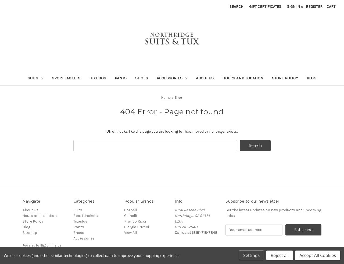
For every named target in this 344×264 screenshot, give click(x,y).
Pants (121, 78)
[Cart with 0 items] (331, 6)
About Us (205, 78)
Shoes (141, 78)
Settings (251, 255)
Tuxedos (97, 78)
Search (236, 6)
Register (314, 6)
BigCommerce (50, 245)
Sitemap (30, 232)
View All (130, 232)
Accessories (172, 78)
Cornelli (131, 210)
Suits (35, 78)
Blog (311, 78)
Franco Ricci (135, 221)
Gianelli (130, 215)
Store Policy (285, 78)
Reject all (280, 255)
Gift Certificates (265, 6)
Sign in (293, 6)
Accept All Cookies (317, 255)
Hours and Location (242, 78)
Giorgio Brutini (136, 227)
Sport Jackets (66, 78)
